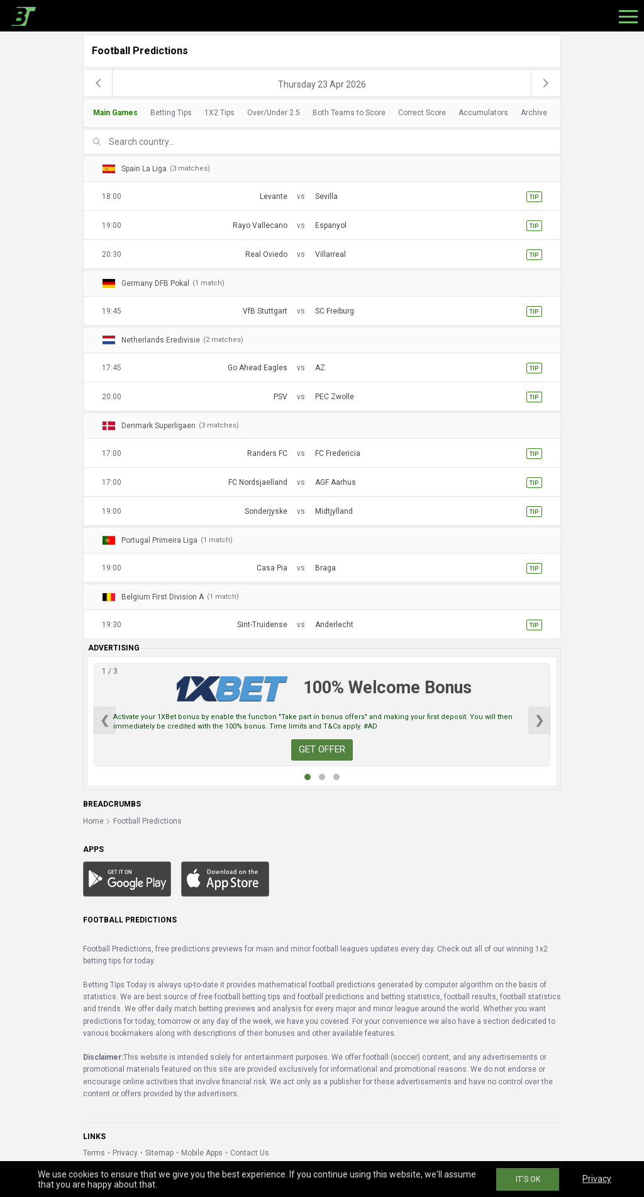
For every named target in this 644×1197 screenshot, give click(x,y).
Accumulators (483, 112)
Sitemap (159, 1153)
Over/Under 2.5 (273, 112)
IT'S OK (528, 1179)
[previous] (98, 83)
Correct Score (422, 112)
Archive (534, 112)
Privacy (125, 1153)
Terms (94, 1153)
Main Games (115, 112)
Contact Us (249, 1153)
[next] (545, 83)
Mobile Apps (202, 1153)
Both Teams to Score (349, 112)
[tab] (318, 113)
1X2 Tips (219, 112)
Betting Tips (171, 112)
